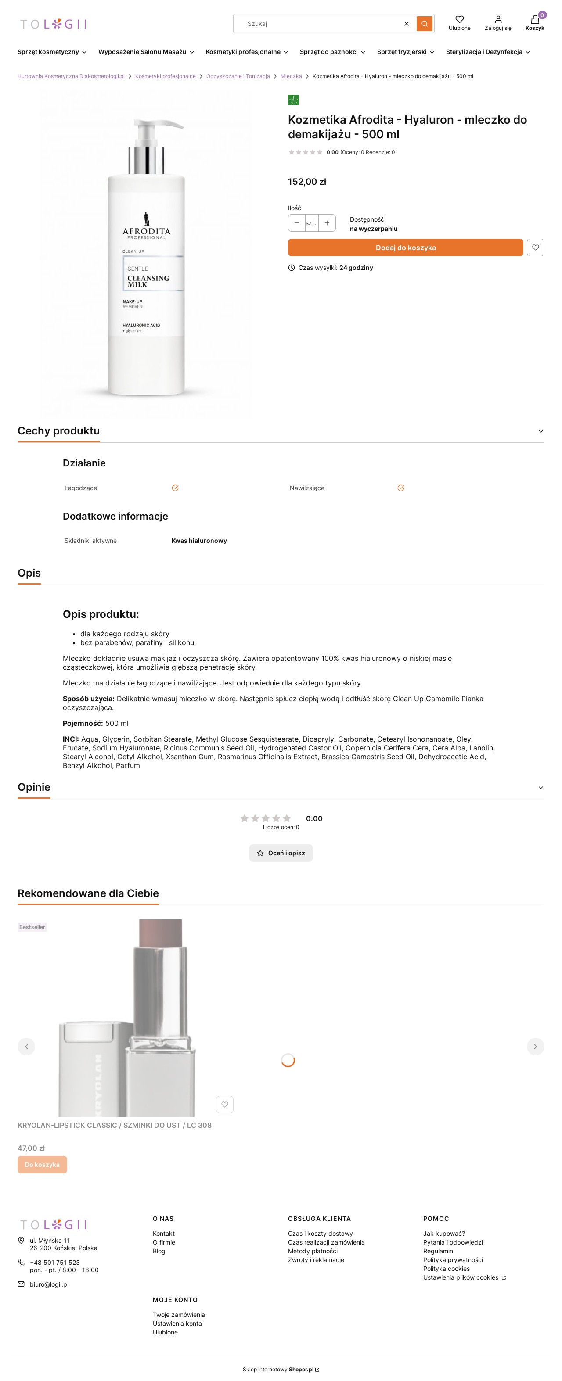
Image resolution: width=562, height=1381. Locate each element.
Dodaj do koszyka (406, 247)
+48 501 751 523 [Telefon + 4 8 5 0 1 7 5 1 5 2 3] (55, 1262)
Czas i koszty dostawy (320, 1233)
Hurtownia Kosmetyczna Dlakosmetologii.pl (71, 76)
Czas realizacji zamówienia (326, 1242)
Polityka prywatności (453, 1259)
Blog (159, 1251)
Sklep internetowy (278, 1369)
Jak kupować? (444, 1233)
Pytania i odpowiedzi (453, 1242)
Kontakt (164, 1233)
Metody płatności (313, 1251)
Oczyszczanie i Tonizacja (238, 76)
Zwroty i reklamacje (316, 1259)
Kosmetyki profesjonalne (165, 76)
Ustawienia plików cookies (461, 1277)
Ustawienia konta (177, 1323)
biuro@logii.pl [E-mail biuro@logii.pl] (49, 1284)
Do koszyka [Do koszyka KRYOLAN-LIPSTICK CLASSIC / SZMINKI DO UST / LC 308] (42, 1164)
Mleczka (291, 76)
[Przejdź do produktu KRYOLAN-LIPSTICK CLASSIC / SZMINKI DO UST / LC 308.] (127, 1018)
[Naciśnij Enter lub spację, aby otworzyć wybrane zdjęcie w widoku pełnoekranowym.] (146, 254)
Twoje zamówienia (179, 1314)
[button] (424, 23)
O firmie (164, 1242)
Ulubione (165, 1332)
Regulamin (438, 1251)
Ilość (294, 208)
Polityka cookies (446, 1268)
